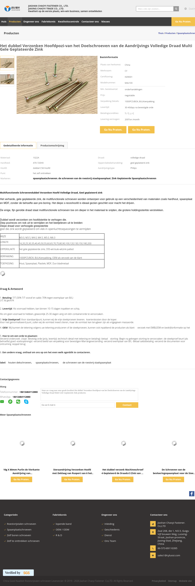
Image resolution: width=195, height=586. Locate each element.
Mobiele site (185, 580)
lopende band (62, 523)
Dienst (106, 535)
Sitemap (172, 580)
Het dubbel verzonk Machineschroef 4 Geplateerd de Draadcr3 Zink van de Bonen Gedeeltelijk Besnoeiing (123, 473)
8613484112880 (21, 396)
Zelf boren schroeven (17, 535)
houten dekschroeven (19, 362)
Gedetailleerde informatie (18, 145)
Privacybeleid (159, 580)
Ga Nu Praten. (183, 21)
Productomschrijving (52, 145)
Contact (127, 404)
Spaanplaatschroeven (17, 529)
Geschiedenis (110, 529)
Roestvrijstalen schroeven (20, 523)
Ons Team (108, 540)
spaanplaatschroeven (47, 362)
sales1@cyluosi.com (168, 555)
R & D (57, 535)
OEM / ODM (61, 529)
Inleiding (107, 523)
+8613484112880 (29, 391)
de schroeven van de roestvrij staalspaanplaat (87, 362)
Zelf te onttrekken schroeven (21, 540)
